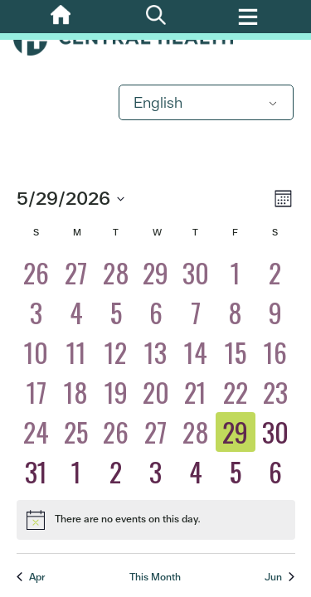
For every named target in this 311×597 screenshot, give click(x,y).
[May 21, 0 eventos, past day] (196, 392)
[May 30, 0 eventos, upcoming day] (275, 432)
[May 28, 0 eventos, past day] (196, 432)
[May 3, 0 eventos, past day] (36, 312)
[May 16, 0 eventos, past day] (275, 352)
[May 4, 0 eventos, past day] (76, 312)
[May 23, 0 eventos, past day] (275, 392)
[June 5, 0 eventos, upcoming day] (235, 472)
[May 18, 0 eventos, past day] (76, 392)
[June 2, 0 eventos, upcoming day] (116, 472)
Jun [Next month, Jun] (279, 577)
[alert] (156, 520)
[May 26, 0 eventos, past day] (116, 432)
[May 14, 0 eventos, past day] (196, 352)
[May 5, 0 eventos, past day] (116, 312)
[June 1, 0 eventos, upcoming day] (76, 472)
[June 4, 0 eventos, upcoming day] (196, 472)
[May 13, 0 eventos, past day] (156, 352)
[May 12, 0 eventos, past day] (116, 352)
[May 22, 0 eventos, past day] (235, 392)
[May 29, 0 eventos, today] (235, 432)
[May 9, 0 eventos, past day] (275, 312)
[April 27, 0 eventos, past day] (76, 273)
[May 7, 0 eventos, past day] (196, 312)
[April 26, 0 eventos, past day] (36, 273)
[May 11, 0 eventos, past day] (76, 352)
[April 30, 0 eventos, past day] (196, 273)
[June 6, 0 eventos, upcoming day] (275, 472)
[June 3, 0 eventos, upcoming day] (156, 472)
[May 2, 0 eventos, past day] (275, 273)
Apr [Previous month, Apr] (31, 577)
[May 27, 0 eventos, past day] (156, 432)
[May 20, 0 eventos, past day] (156, 392)
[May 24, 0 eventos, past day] (36, 432)
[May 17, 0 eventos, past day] (36, 392)
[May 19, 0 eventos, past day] (116, 392)
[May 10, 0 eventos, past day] (36, 352)
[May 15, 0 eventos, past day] (235, 352)
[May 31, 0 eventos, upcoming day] (36, 472)
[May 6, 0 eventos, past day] (156, 312)
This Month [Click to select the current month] (155, 577)
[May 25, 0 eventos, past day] (76, 432)
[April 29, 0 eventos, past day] (156, 273)
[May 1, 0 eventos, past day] (235, 273)
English (158, 102)
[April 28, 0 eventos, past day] (116, 273)
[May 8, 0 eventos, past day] (235, 312)
